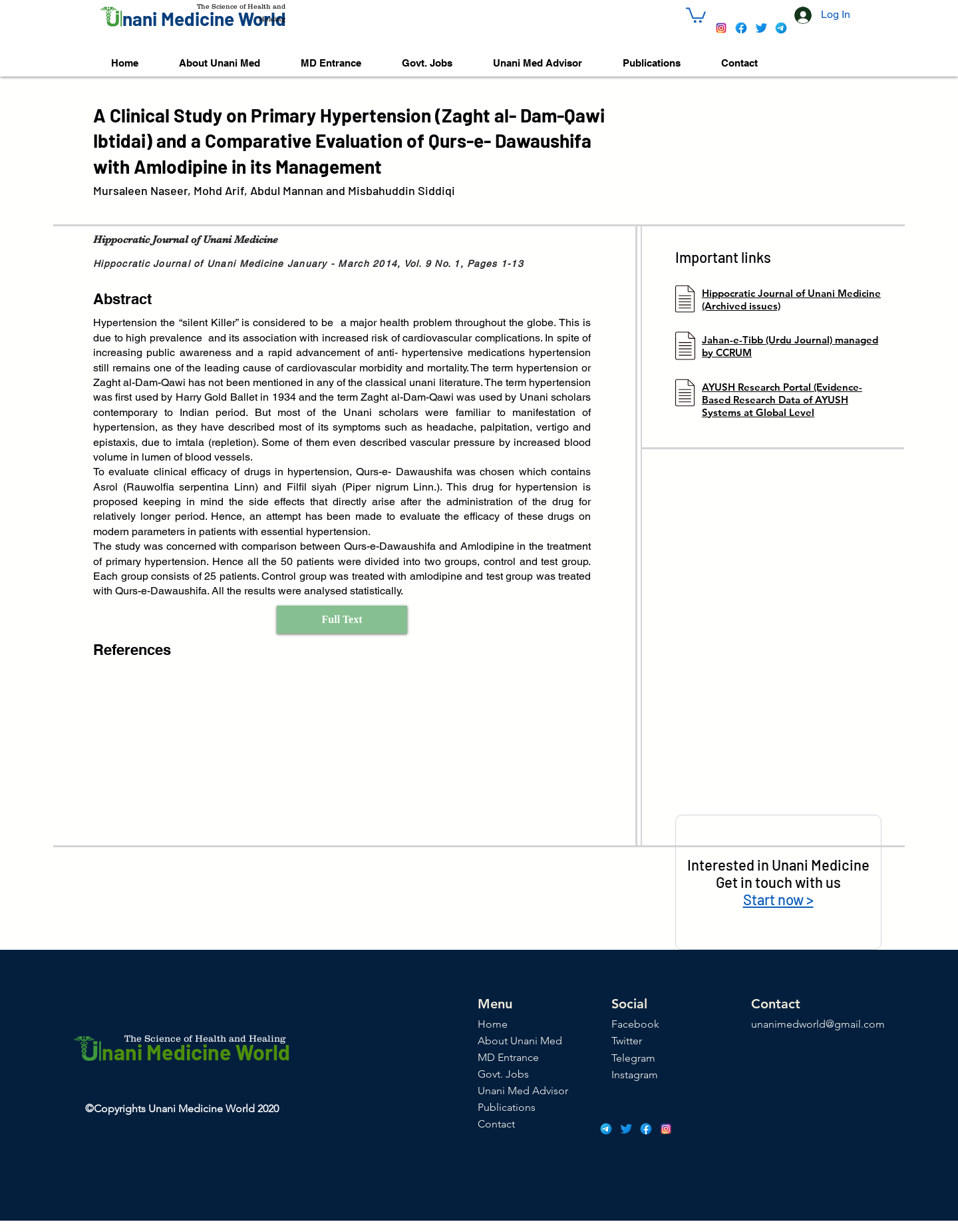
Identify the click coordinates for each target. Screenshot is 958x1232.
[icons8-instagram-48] (721, 28)
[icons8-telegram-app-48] (781, 28)
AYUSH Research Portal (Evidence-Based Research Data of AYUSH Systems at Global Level (782, 400)
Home (493, 1024)
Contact (496, 1124)
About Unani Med (520, 1040)
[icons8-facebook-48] (741, 28)
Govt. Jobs (503, 1074)
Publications (507, 1107)
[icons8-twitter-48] (761, 28)
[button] (696, 14)
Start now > (778, 899)
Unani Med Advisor (523, 1090)
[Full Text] (342, 620)
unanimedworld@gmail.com (818, 1024)
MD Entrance (508, 1057)
